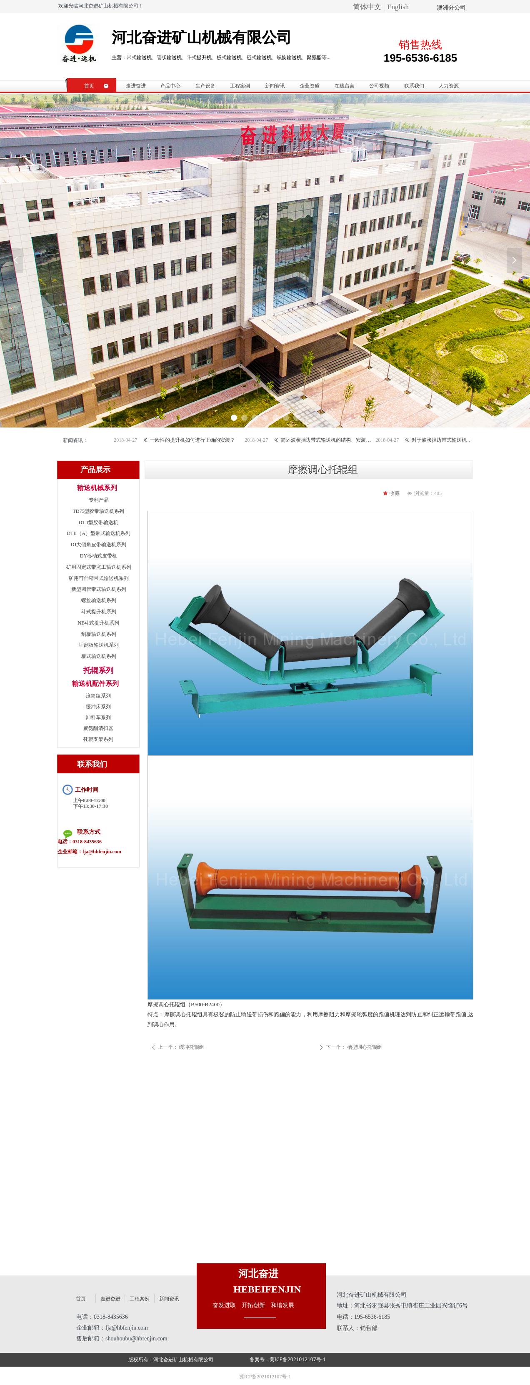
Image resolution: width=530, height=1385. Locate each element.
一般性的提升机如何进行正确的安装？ (200, 440)
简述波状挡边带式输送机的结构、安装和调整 (334, 440)
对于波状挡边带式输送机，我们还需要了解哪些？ (464, 440)
